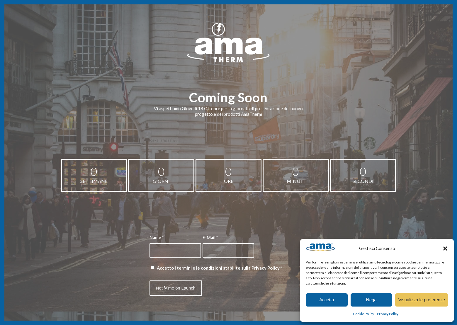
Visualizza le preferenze (421, 299)
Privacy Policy (387, 314)
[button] (445, 248)
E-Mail (210, 237)
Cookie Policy (363, 314)
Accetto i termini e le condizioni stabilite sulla (219, 267)
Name (156, 237)
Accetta (326, 299)
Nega (371, 299)
